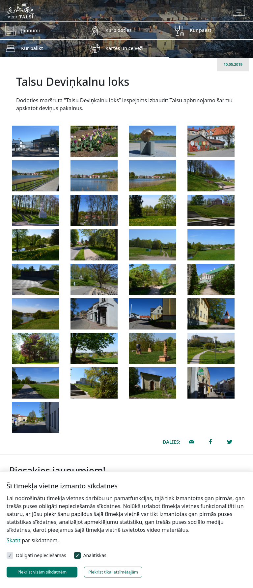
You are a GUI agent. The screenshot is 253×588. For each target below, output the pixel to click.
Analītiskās (94, 555)
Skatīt (13, 540)
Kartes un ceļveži (124, 48)
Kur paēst (200, 30)
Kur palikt (32, 48)
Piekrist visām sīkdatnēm (42, 572)
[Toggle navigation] (239, 11)
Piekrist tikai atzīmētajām (113, 572)
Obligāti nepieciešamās (41, 555)
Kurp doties (118, 30)
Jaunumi (30, 30)
